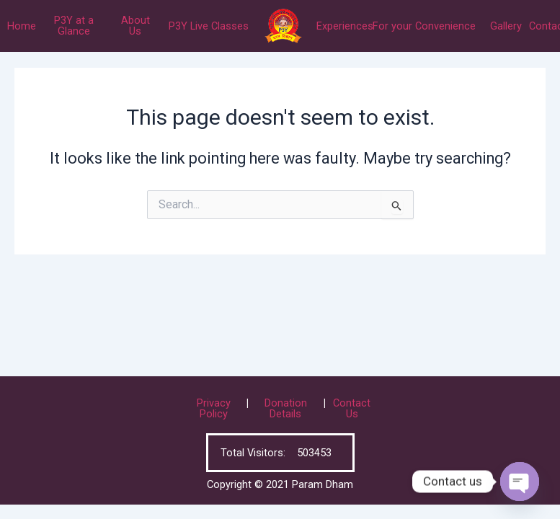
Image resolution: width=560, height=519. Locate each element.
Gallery (506, 25)
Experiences (344, 25)
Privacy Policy (214, 408)
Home (21, 25)
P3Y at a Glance (74, 25)
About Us (135, 25)
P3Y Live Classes (209, 25)
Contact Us (351, 408)
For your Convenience (424, 25)
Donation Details (286, 408)
